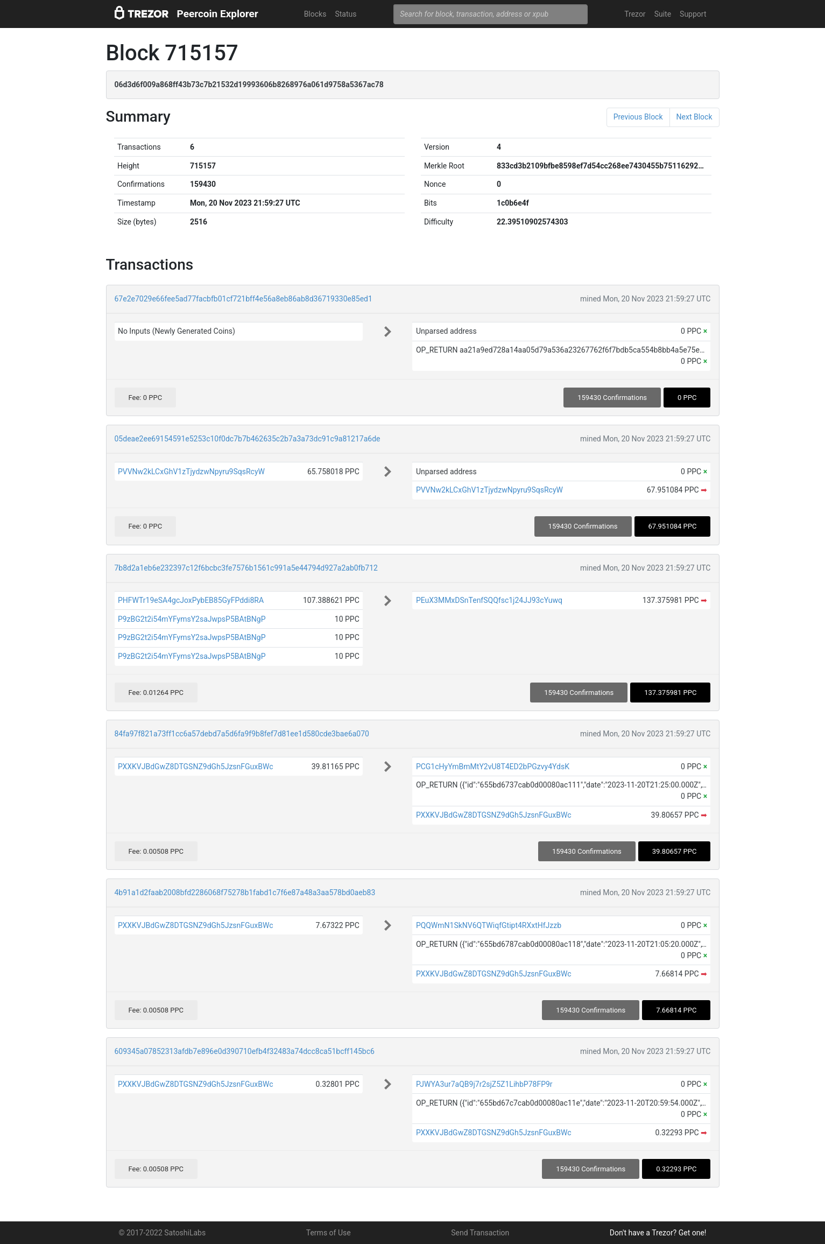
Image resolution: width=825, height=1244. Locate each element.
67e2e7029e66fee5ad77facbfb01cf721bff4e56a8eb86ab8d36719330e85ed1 (243, 298)
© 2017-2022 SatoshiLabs (162, 1232)
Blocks (315, 14)
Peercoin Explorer (217, 14)
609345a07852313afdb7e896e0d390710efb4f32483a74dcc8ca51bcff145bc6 (245, 1051)
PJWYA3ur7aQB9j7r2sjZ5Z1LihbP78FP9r (484, 1084)
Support (693, 14)
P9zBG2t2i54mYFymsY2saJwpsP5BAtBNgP (192, 619)
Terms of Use (328, 1232)
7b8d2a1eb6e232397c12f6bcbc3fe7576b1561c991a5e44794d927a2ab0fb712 (246, 568)
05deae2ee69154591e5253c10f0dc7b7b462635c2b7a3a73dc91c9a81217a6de (247, 438)
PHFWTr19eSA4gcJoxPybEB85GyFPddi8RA (191, 600)
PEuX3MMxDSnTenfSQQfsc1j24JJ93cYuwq (489, 600)
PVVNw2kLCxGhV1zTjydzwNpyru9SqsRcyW (191, 471)
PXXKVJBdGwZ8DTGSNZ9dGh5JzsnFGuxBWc (195, 766)
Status (345, 14)
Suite (662, 14)
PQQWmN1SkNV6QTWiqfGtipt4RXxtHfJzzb (488, 925)
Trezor (634, 14)
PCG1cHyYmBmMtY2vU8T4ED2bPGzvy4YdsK (492, 766)
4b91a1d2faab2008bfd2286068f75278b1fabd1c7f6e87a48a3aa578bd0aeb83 (245, 892)
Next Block (694, 117)
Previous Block (638, 117)
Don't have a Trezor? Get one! (658, 1232)
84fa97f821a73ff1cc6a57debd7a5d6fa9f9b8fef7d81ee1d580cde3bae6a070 (242, 733)
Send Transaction (480, 1232)
